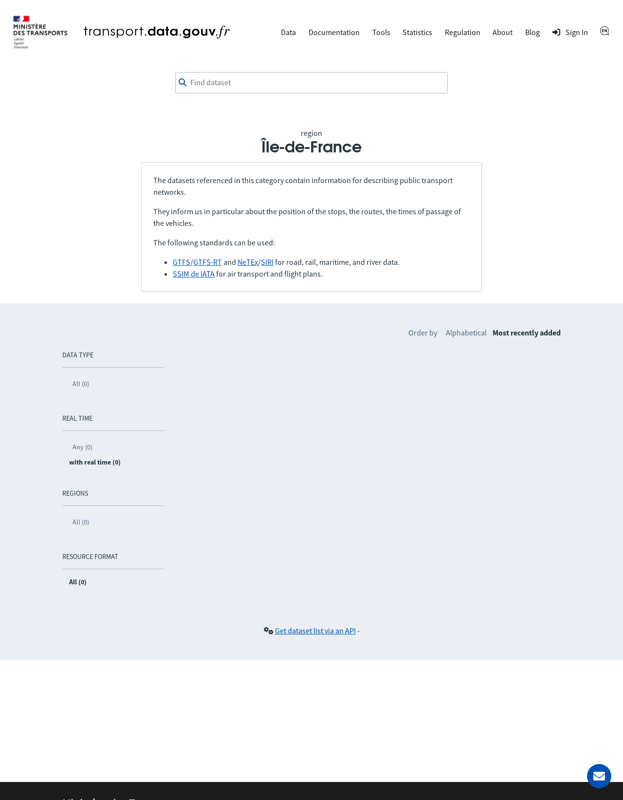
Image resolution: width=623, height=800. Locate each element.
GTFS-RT (207, 262)
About (503, 32)
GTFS (181, 262)
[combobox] (311, 82)
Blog (532, 32)
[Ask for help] (599, 776)
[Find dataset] (311, 82)
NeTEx (248, 262)
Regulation (462, 32)
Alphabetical (466, 332)
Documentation (334, 32)
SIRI (267, 262)
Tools (381, 32)
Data (288, 32)
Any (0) (82, 447)
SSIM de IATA (194, 274)
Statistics (417, 32)
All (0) (81, 383)
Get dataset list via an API (315, 630)
